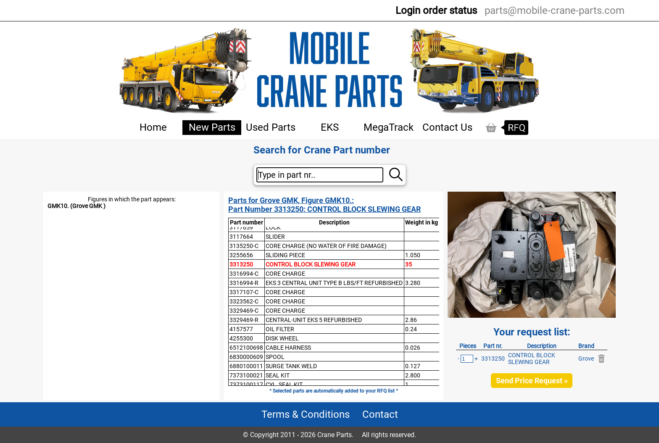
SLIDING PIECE (285, 255)
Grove (586, 358)
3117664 (241, 236)
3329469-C (243, 310)
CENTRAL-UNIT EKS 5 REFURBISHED (314, 319)
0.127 (412, 366)
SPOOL (275, 356)
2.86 (411, 319)
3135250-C (243, 246)
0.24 (411, 329)
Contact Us (447, 127)
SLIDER (275, 236)
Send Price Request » (532, 380)
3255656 (241, 255)
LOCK (273, 227)
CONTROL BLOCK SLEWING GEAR (311, 264)
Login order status (436, 10)
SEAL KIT (278, 375)
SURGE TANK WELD (291, 366)
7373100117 (246, 384)
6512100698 (246, 347)
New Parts (212, 127)
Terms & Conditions (305, 414)
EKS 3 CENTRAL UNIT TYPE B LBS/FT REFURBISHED (334, 283)
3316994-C (243, 273)
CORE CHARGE (285, 273)
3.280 (412, 283)
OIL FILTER (280, 329)
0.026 (412, 347)
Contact (380, 414)
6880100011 (246, 366)
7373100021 (246, 375)
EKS (330, 127)
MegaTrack (389, 127)
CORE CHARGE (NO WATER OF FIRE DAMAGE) (326, 246)
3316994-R (243, 283)
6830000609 (246, 356)
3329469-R (243, 319)
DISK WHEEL (282, 338)
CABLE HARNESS (288, 347)
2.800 (412, 375)
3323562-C (243, 301)
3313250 (241, 264)
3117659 (241, 227)
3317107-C (243, 292)
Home (153, 127)
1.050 (412, 255)
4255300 (241, 338)
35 (408, 264)
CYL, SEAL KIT (284, 384)
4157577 (241, 329)
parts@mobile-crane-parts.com (555, 10)
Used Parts (270, 127)
